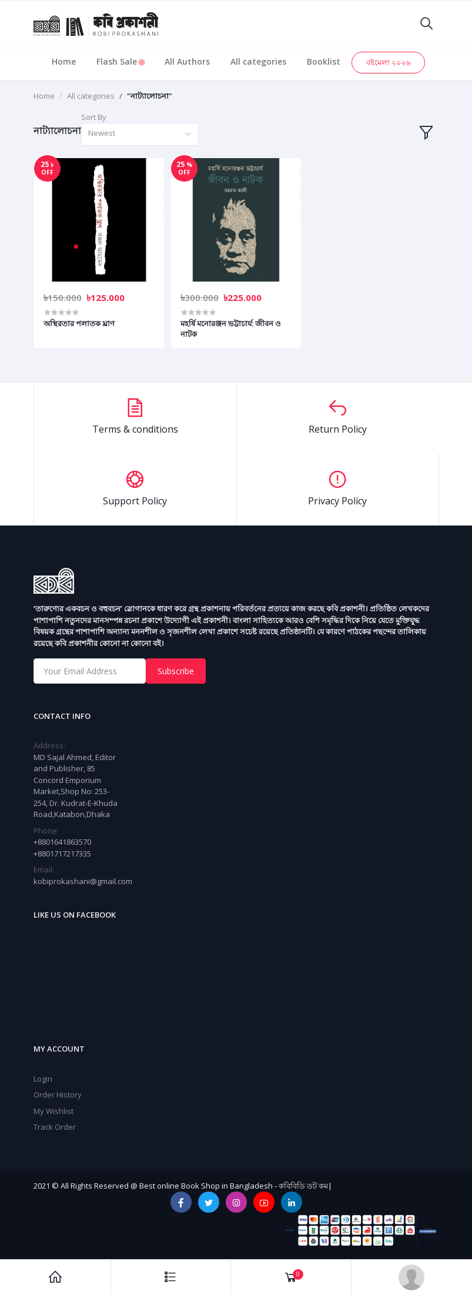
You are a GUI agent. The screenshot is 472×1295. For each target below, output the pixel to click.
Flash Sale (120, 61)
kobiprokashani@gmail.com (83, 881)
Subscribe (176, 671)
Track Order (55, 1127)
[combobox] (140, 134)
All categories (258, 61)
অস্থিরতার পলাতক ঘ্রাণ (79, 323)
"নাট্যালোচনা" (149, 96)
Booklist (323, 61)
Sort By (93, 117)
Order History (58, 1094)
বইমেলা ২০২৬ (388, 62)
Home (64, 61)
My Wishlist (53, 1111)
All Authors (187, 61)
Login (43, 1078)
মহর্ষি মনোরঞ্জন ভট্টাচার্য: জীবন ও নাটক (230, 328)
